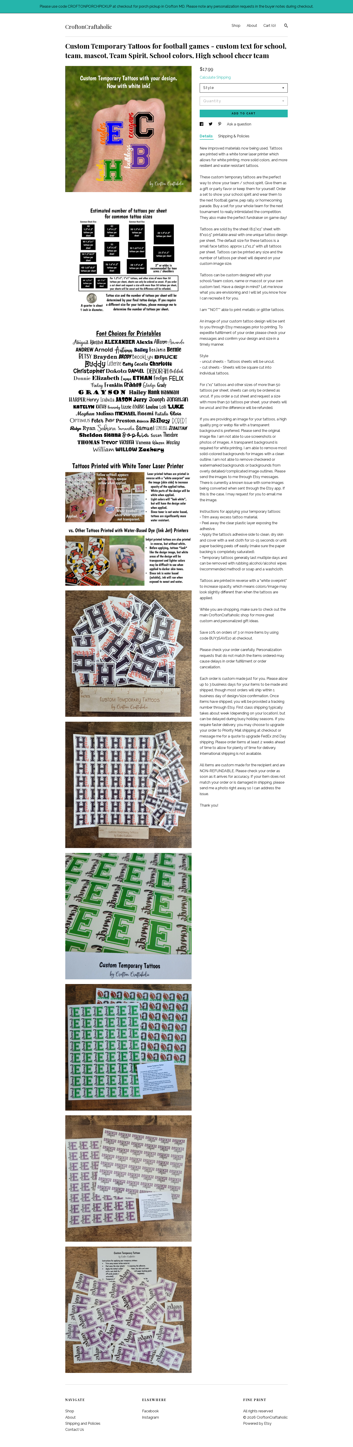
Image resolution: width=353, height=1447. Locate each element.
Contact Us (74, 1429)
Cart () (269, 25)
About (252, 25)
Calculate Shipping (215, 77)
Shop (236, 25)
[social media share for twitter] (211, 124)
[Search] (286, 26)
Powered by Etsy (257, 1423)
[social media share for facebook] (202, 124)
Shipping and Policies (82, 1423)
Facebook (150, 1411)
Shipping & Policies (233, 136)
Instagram (150, 1417)
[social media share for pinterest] (220, 124)
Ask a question (239, 124)
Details (207, 136)
